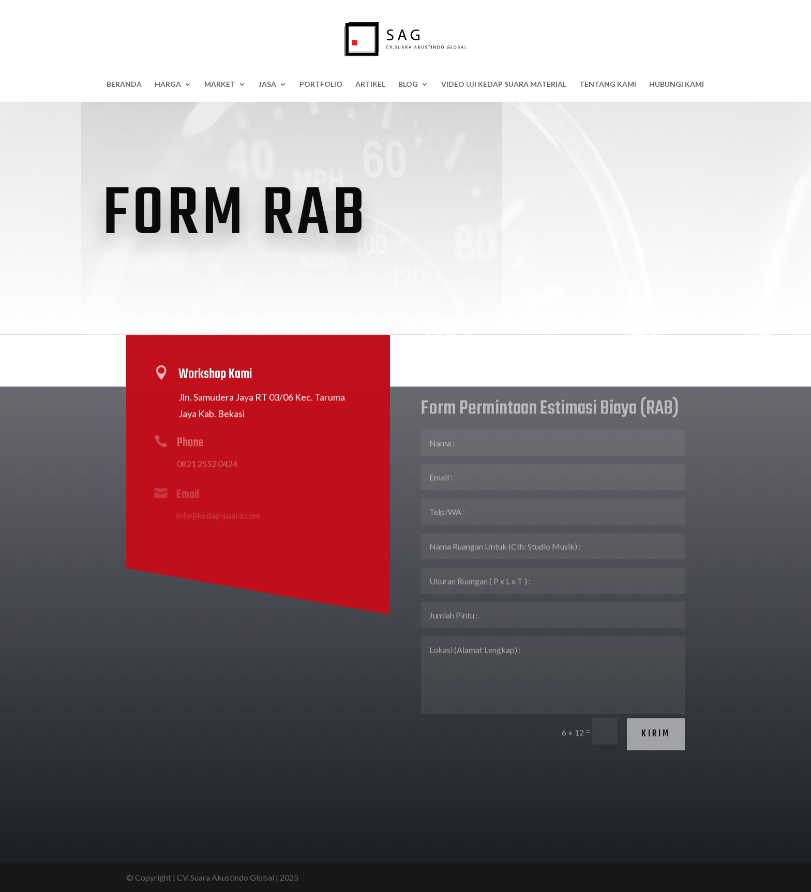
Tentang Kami (607, 84)
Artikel (370, 84)
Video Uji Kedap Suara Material (503, 84)
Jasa (267, 84)
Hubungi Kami (676, 84)
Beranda (124, 84)
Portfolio (320, 84)
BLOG (408, 84)
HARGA (168, 84)
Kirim (655, 707)
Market (219, 84)
